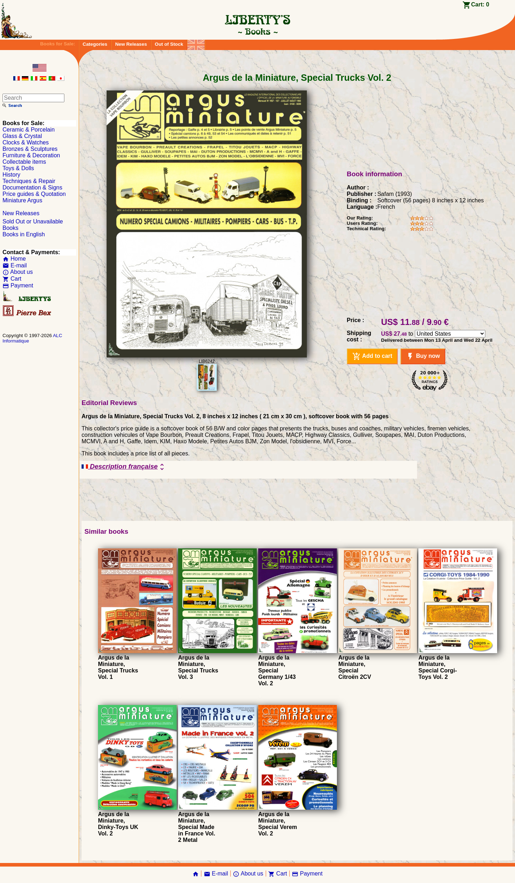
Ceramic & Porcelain (29, 130)
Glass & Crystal (22, 136)
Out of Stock (169, 44)
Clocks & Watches (26, 142)
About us (18, 272)
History (11, 175)
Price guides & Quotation (34, 194)
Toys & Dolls (18, 168)
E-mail (15, 265)
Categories (95, 44)
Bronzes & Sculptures (30, 149)
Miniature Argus (22, 200)
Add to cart (372, 356)
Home (14, 259)
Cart (12, 279)
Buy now (423, 356)
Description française (124, 467)
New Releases (131, 44)
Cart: (480, 4)
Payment (18, 285)
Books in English (24, 234)
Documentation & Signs (32, 187)
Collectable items (24, 162)
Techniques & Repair (29, 181)
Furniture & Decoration (31, 155)
